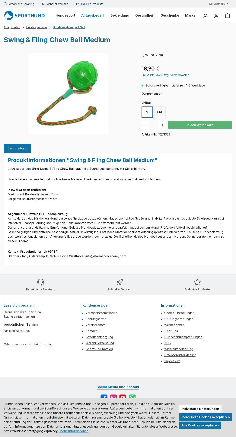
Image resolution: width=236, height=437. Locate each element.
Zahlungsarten (96, 319)
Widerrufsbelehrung (178, 349)
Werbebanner (174, 325)
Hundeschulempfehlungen (183, 337)
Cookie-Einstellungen (179, 313)
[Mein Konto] (216, 15)
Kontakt (91, 331)
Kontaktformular (40, 344)
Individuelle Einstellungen (200, 409)
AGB (167, 343)
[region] (69, 93)
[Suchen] (205, 15)
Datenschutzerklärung (180, 355)
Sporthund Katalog (99, 349)
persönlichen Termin (21, 324)
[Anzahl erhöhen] (162, 125)
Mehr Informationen (73, 431)
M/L (160, 112)
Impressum (172, 361)
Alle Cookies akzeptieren (200, 425)
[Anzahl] (154, 125)
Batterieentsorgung (99, 337)
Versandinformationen (101, 313)
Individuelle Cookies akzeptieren (206, 417)
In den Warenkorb (200, 125)
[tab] (17, 148)
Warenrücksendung (100, 343)
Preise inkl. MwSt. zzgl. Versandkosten (165, 75)
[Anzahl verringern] (145, 125)
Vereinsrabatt (95, 325)
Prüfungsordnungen (178, 319)
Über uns (171, 331)
